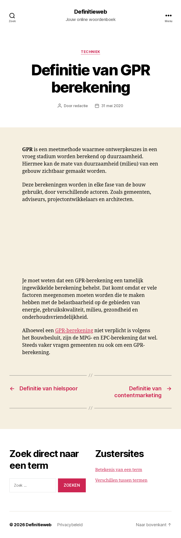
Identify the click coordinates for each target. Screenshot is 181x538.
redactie (80, 105)
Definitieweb (90, 12)
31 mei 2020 (112, 105)
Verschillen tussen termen (121, 480)
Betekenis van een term (118, 470)
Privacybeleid (70, 524)
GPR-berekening (74, 331)
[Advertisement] (68, 242)
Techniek (90, 52)
